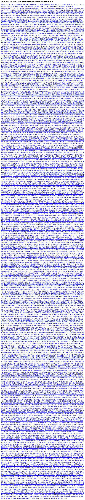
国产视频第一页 (29, 134)
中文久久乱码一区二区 (66, 44)
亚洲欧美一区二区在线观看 (38, 26)
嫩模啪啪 (59, 71)
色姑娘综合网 (49, 255)
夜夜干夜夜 (14, 349)
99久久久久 (26, 59)
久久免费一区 (20, 145)
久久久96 (70, 161)
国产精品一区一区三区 (59, 69)
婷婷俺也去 (15, 87)
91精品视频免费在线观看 (22, 107)
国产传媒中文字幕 (55, 190)
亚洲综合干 (24, 12)
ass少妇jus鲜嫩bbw (36, 394)
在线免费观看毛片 (74, 251)
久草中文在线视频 (48, 183)
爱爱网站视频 (60, 118)
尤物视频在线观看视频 (63, 12)
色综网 (69, 82)
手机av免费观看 (11, 32)
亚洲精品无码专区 (14, 168)
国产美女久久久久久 (50, 395)
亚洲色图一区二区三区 (69, 485)
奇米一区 (50, 201)
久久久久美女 (19, 165)
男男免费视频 (77, 24)
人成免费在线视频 (61, 15)
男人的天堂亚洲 (28, 304)
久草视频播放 (7, 296)
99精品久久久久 (68, 329)
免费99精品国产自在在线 (45, 116)
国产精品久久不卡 (6, 230)
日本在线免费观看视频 (54, 448)
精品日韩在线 (79, 449)
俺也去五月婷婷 (13, 161)
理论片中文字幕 (56, 258)
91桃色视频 (59, 257)
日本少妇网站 (17, 131)
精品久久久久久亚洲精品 (71, 21)
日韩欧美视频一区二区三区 (75, 75)
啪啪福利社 (61, 80)
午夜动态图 (66, 60)
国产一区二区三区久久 (51, 327)
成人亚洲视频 (76, 8)
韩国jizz (81, 104)
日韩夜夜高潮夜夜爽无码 (71, 276)
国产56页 (36, 240)
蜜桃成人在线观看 (49, 129)
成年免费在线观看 (53, 332)
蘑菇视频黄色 (61, 206)
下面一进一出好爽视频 (22, 86)
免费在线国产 (34, 15)
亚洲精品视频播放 (66, 95)
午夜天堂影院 (35, 82)
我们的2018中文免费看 (51, 73)
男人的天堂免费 (39, 424)
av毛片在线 (48, 435)
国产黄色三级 (79, 185)
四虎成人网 (13, 235)
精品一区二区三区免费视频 (43, 491)
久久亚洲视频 (69, 208)
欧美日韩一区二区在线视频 (57, 159)
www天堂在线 (75, 323)
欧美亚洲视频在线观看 (35, 460)
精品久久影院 (28, 413)
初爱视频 (68, 102)
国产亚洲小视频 (39, 62)
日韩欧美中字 (67, 71)
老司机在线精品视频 (15, 84)
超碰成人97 (36, 217)
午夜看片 (20, 345)
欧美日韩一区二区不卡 (36, 35)
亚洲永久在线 (35, 167)
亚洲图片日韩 (49, 271)
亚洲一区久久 (8, 491)
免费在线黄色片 (32, 140)
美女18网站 (50, 478)
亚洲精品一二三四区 (28, 381)
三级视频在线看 (45, 295)
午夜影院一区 (15, 469)
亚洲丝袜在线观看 (54, 91)
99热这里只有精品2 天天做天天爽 (11, 13)
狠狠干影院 (47, 95)
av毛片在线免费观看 (20, 426)
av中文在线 (57, 244)
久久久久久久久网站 (31, 385)
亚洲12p (80, 167)
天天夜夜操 (59, 120)
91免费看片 (45, 127)
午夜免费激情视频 (26, 480)
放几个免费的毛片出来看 (76, 289)
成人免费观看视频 (72, 325)
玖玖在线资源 (15, 237)
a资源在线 (62, 10)
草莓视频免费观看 (53, 235)
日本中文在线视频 (19, 257)
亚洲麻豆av (69, 69)
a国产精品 (47, 66)
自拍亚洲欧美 (76, 365)
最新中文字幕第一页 (21, 224)
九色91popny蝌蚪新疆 (17, 122)
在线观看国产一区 (48, 181)
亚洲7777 (61, 285)
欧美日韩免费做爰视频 (62, 388)
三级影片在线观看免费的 (60, 305)
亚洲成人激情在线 (32, 32)
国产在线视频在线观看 (30, 141)
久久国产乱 (24, 28)
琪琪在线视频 (23, 460)
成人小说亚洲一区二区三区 (39, 13)
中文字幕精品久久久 (78, 28)
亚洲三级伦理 (20, 116)
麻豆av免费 (26, 136)
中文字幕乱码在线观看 (34, 376)
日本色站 (44, 93)
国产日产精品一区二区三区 (52, 266)
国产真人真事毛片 (72, 111)
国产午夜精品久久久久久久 (14, 466)
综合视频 (73, 422)
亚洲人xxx (44, 334)
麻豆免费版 (13, 392)
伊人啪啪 (17, 28)
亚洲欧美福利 (37, 388)
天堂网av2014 (45, 446)
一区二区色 (68, 8)
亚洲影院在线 (12, 100)
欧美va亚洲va (16, 437)
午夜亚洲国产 (20, 174)
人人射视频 (62, 408)
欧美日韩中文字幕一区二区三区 (58, 13)
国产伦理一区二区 (20, 475)
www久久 (10, 96)
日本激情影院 (19, 195)
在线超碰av (24, 482)
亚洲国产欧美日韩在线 (11, 284)
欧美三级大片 (28, 401)
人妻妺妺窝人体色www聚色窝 (45, 120)
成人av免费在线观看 (43, 195)
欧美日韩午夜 (55, 437)
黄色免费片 (49, 57)
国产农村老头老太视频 (67, 123)
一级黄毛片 (25, 422)
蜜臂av (8, 132)
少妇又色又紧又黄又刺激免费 (67, 53)
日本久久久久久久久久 (18, 201)
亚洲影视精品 (45, 176)
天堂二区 (40, 140)
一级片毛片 (62, 141)
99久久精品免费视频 (72, 206)
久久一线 (80, 426)
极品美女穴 (31, 235)
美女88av (10, 257)
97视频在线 (18, 374)
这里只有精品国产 (69, 363)
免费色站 (10, 354)
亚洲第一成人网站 (70, 210)
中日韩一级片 (48, 318)
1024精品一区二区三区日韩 (35, 390)
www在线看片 (70, 248)
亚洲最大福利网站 (48, 102)
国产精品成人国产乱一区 (60, 311)
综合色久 (47, 302)
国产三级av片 (43, 361)
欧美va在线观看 (36, 197)
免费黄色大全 (14, 91)
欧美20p (44, 442)
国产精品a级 (40, 358)
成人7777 (39, 322)
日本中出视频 (42, 114)
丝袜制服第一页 (68, 78)
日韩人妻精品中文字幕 (30, 206)
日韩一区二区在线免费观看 (12, 19)
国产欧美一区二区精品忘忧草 (59, 376)
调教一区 (40, 71)
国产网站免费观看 (67, 50)
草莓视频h (66, 143)
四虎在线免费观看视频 (33, 269)
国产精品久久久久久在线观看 (37, 341)
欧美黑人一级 (55, 467)
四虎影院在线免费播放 (35, 336)
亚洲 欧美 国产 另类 (17, 163)
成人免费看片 (42, 168)
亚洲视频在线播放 (10, 145)
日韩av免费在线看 (77, 57)
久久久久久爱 (27, 183)
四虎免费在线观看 (8, 78)
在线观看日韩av (23, 235)
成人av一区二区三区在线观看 (57, 161)
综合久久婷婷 (51, 168)
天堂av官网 (53, 59)
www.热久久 (43, 84)
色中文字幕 (4, 448)
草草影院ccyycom (16, 498)
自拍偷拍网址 (46, 293)
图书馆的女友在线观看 (50, 496)
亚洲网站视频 (43, 159)
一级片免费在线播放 (33, 307)
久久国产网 (36, 98)
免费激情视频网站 (50, 206)
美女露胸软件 (59, 194)
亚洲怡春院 (38, 237)
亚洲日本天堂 (20, 233)
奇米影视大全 (62, 75)
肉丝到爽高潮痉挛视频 (63, 331)
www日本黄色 (79, 62)
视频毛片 (15, 147)
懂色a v (3, 455)
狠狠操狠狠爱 (34, 59)
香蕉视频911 (51, 12)
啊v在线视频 (13, 64)
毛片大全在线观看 (48, 493)
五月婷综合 (56, 123)
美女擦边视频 (63, 246)
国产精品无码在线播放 (59, 260)
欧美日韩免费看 (51, 100)
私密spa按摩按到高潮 (63, 84)
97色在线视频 (25, 96)
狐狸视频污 (5, 127)
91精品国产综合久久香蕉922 (35, 66)
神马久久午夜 (59, 350)
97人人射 (4, 41)
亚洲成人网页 (34, 107)
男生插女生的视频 (39, 271)
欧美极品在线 (59, 231)
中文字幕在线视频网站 (32, 8)
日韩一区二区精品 (18, 8)
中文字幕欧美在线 (17, 53)
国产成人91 (10, 107)
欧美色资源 (75, 282)
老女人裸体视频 (13, 55)
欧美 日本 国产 (77, 462)
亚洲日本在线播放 (78, 401)
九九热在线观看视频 (44, 228)
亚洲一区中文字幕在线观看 (44, 75)
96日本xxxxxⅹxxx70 (64, 410)
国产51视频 (39, 55)
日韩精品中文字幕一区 (38, 165)
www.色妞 (50, 26)
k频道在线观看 (45, 269)
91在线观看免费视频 (43, 17)
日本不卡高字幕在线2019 (67, 98)
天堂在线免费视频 (40, 329)
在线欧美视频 (71, 260)
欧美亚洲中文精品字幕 (28, 439)
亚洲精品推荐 (30, 201)
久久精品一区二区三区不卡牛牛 (10, 356)
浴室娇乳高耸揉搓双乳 (45, 186)
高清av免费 (69, 493)
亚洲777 (21, 82)
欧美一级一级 (74, 403)
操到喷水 (16, 39)
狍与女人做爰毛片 (36, 48)
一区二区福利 (66, 352)
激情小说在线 (59, 8)
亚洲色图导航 (74, 149)
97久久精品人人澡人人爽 (11, 37)
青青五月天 (61, 367)
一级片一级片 (11, 109)
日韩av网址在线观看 (15, 123)
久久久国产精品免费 (76, 455)
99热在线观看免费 (14, 73)
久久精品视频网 (72, 197)
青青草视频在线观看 (49, 336)
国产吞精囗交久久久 (21, 287)
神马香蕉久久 (67, 253)
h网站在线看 (39, 73)
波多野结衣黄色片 (17, 170)
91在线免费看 (10, 195)
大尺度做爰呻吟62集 (51, 494)
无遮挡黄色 (49, 170)
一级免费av (14, 33)
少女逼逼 (54, 273)
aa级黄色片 (25, 278)
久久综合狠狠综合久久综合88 (20, 417)
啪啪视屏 (55, 217)
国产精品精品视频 (52, 44)
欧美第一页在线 (17, 278)
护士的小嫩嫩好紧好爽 (37, 302)
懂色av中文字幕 (79, 201)
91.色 (10, 453)
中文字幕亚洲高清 (31, 116)
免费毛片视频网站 (15, 370)
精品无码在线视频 (72, 154)
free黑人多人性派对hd (12, 89)
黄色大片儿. (72, 147)
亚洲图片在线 (74, 237)
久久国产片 (62, 82)
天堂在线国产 (37, 19)
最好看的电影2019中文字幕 (53, 125)
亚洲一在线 (38, 444)
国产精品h (73, 258)
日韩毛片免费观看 (19, 240)
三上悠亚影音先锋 (63, 480)
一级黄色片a (43, 78)
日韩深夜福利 (60, 30)
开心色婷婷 (48, 296)
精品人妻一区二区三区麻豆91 (47, 449)
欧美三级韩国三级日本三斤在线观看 (58, 134)
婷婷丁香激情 (13, 57)
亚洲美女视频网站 (40, 201)
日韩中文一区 (26, 13)
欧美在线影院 (71, 320)
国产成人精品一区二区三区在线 (42, 466)
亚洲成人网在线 (10, 143)
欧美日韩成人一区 (20, 78)
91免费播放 (52, 212)
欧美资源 (42, 21)
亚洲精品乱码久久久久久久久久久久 (57, 136)
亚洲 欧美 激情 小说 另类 (65, 340)
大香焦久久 (21, 179)
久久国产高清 (47, 444)
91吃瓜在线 (22, 91)
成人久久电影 (15, 343)
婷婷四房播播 (11, 258)
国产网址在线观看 (78, 246)
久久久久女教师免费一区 (59, 228)
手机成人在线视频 (8, 86)
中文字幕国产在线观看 (62, 152)
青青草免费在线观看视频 (13, 204)
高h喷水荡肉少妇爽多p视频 (60, 237)
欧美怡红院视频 (21, 71)
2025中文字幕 (22, 64)
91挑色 (36, 123)
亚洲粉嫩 (81, 249)
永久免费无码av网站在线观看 (31, 41)
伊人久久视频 (77, 195)
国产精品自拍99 (72, 487)
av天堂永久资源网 (48, 48)
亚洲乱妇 (69, 32)
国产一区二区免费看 (26, 37)
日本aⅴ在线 (64, 41)
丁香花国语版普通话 (22, 105)
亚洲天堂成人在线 (64, 422)
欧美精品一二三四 (62, 168)
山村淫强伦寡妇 (42, 340)
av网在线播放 (22, 478)
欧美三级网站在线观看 (69, 428)
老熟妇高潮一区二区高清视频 (36, 226)
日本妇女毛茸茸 (36, 127)
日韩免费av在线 (33, 118)
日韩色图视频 (57, 143)
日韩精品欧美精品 (70, 26)
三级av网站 (29, 493)
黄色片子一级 (68, 194)
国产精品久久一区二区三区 (28, 190)
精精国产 (46, 91)
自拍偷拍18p (14, 246)
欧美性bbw (30, 253)
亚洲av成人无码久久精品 (58, 215)
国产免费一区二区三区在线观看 (50, 87)
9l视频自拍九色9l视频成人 (40, 111)
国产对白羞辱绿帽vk (66, 46)
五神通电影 (42, 440)
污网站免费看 (64, 455)
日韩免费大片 (54, 17)
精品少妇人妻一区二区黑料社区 (48, 188)
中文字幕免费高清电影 (38, 370)
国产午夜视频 (51, 114)
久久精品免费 (5, 159)
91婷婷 (6, 138)
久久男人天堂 (61, 42)
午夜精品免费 (43, 161)
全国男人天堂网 (63, 89)
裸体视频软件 (78, 80)
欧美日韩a (59, 60)
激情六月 (76, 239)
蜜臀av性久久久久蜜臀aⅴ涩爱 (23, 111)
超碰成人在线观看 (41, 412)
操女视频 (4, 251)
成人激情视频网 (25, 87)
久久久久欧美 (39, 395)
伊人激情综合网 (40, 179)
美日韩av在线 (19, 440)
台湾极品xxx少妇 (63, 343)
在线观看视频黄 (31, 145)
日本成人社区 (47, 482)
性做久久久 (9, 455)
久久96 (14, 104)
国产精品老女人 (60, 493)
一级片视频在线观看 (69, 113)
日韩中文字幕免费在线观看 (69, 213)
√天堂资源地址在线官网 (17, 262)
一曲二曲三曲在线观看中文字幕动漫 (69, 233)
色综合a (79, 48)
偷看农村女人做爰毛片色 (55, 412)
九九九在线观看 (21, 32)
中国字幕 (54, 66)
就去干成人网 (53, 439)
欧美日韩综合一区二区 (18, 228)
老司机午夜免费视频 (67, 349)
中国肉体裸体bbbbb (52, 32)
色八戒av (71, 17)
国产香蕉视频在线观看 (47, 172)
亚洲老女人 (72, 475)
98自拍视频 (50, 381)
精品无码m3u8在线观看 (74, 439)
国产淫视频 (37, 298)
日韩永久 (41, 141)
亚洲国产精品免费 (6, 458)
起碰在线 (52, 464)
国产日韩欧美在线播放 (49, 28)
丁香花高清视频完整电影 (47, 8)
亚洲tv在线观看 (44, 59)
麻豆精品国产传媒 (27, 467)
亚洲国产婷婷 (58, 145)
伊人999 (5, 320)
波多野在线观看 (28, 170)
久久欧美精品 (44, 10)
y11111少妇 (51, 51)
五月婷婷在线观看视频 (49, 109)
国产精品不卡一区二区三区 (44, 244)
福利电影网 (80, 177)
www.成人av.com (25, 221)
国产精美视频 (63, 251)
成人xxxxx (47, 424)
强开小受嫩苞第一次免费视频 (62, 57)
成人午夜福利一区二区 (59, 156)
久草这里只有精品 (20, 120)
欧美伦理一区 (63, 17)
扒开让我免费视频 (66, 91)
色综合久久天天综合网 (40, 37)
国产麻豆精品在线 (43, 190)
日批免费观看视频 (49, 60)
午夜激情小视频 (15, 24)
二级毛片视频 (70, 42)
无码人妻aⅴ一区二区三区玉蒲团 (72, 377)
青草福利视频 (76, 314)
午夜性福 (8, 412)
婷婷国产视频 (64, 116)
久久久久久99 (19, 208)
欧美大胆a (19, 44)
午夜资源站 (14, 253)
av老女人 (17, 98)
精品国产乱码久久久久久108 (68, 293)
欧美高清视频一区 (78, 419)
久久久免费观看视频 (9, 15)
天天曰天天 (56, 457)
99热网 (62, 491)
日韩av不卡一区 (42, 276)
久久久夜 (59, 253)
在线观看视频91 (72, 167)
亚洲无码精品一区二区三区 (69, 249)
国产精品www (55, 421)
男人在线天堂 (62, 498)
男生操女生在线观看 (46, 383)
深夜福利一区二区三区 (70, 145)
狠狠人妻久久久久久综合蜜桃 (15, 149)
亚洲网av (9, 39)
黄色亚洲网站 (44, 240)
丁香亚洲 (62, 163)
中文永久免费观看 (35, 219)
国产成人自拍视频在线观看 (35, 50)
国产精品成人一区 (77, 39)
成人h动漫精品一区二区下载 (12, 305)
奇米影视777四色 (21, 62)
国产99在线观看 (66, 242)
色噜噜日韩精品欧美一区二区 (58, 177)
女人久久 (14, 203)
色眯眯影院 (7, 278)
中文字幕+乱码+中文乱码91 (35, 125)
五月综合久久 (13, 156)
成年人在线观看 (62, 33)
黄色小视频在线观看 (18, 30)
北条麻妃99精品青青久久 (12, 93)
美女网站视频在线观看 (57, 284)
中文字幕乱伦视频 (6, 248)
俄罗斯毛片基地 (79, 100)
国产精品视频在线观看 (14, 10)
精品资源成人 (44, 464)
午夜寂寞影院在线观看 (18, 388)
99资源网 (70, 33)
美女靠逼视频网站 (34, 446)
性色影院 (62, 131)
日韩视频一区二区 (69, 183)
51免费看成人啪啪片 (65, 35)
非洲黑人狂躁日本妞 (21, 433)
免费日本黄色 (60, 336)
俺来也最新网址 (15, 80)
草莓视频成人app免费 (36, 266)
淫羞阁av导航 (52, 471)
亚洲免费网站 (60, 109)
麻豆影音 (57, 249)
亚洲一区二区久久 (25, 39)
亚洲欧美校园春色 (15, 264)
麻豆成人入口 (79, 291)
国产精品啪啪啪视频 (22, 15)
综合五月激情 (55, 46)
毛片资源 (4, 102)
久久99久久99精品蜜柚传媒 (68, 77)
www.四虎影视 (32, 168)
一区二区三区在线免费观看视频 (47, 122)
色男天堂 (33, 489)
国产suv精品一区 (39, 57)
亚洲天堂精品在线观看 (73, 23)
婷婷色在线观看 (37, 210)
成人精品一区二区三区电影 (58, 127)
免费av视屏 (16, 230)
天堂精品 (10, 451)
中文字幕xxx (69, 80)
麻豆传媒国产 (5, 264)
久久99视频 (27, 95)
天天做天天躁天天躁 (75, 226)
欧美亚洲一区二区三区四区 (58, 138)
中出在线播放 (57, 386)
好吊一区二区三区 (74, 255)
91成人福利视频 (43, 224)
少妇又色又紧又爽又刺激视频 (67, 73)
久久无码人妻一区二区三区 (70, 230)
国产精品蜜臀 (38, 132)
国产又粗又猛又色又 (24, 167)
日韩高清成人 (49, 473)
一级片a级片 (59, 48)
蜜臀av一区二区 (52, 340)
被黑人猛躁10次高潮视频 (55, 78)
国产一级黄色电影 (40, 134)
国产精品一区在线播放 (71, 107)
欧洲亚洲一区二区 (51, 462)
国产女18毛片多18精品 (34, 68)
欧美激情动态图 (69, 19)
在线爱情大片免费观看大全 (50, 163)
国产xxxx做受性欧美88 (31, 440)
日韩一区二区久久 (56, 300)
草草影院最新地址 (41, 235)
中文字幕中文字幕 (14, 188)
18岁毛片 (55, 435)
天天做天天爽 (11, 95)
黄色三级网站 (46, 86)
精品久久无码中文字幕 (37, 249)
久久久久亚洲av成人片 (32, 113)
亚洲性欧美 (19, 334)
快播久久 (62, 102)
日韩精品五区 (18, 26)
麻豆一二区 (55, 379)
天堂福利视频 (55, 132)
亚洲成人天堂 (41, 30)
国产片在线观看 (62, 197)
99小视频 (10, 206)
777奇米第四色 (16, 60)
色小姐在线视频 (57, 482)
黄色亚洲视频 (63, 289)
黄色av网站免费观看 (12, 48)
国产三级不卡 (73, 244)
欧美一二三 (4, 84)
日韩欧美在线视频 (18, 442)
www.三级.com (13, 50)
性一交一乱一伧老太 (10, 269)
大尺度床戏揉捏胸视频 (70, 287)
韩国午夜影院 (35, 356)
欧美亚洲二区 (64, 383)
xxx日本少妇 (17, 176)
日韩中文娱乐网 (59, 385)
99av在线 (11, 28)
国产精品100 (66, 300)
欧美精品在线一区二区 (48, 275)
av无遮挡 (79, 228)
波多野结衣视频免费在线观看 (49, 98)
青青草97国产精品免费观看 (30, 84)
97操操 (5, 242)
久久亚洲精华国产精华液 (26, 57)
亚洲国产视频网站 (78, 253)
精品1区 (55, 201)
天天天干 (74, 48)
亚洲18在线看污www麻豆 (28, 340)
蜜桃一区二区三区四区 (32, 295)
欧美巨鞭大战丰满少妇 (16, 304)
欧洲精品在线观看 (69, 62)
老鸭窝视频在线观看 (76, 273)
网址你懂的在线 (52, 53)
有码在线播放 (45, 367)
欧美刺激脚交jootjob (24, 127)
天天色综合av (13, 127)
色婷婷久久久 (26, 489)
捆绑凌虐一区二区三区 (69, 125)
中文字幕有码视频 (25, 192)
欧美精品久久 (49, 62)
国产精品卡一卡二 (65, 87)
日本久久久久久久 (78, 71)
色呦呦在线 (64, 244)
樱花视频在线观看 (34, 138)
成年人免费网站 (59, 374)
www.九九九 (4, 57)
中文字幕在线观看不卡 (39, 44)
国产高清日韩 (12, 177)
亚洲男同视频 (16, 12)
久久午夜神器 (63, 188)
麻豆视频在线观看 (55, 64)
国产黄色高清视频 (15, 159)
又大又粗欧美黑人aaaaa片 (29, 77)
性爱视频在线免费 (62, 368)
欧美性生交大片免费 (26, 89)
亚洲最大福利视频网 (75, 122)
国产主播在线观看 (48, 413)
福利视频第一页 (15, 293)
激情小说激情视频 (17, 136)
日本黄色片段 (72, 376)
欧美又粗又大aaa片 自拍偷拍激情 (56, 105)
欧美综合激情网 (59, 26)
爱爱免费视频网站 (56, 96)
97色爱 (70, 246)
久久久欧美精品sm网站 (8, 105)
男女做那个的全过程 (29, 53)
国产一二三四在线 (71, 109)
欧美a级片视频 (26, 60)
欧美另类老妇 (46, 69)
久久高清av (24, 24)
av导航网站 (38, 368)
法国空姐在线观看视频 (13, 221)
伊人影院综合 (7, 104)
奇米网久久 (46, 467)
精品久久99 (14, 280)
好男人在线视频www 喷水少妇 (38, 51)
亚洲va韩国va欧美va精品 (31, 158)
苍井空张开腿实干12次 (69, 304)
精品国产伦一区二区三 (57, 176)
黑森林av (56, 296)
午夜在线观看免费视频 (45, 104)
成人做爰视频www (73, 15)
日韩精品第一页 (25, 406)
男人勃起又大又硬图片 (22, 496)
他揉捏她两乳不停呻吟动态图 (18, 138)
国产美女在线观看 (8, 433)
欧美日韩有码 (5, 482)
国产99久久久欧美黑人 (72, 489)
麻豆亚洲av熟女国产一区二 (9, 255)
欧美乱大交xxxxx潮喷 (59, 318)
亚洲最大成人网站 (43, 498)
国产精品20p (53, 89)
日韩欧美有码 (22, 21)
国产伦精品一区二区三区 (17, 66)
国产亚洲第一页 (6, 170)
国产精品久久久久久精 (75, 89)
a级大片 (29, 327)
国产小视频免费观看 (76, 12)
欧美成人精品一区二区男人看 (49, 167)
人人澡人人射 (68, 347)
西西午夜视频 (14, 82)
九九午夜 (70, 318)
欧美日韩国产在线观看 (35, 260)
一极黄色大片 (65, 68)
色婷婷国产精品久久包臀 (45, 23)
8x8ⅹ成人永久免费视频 (51, 320)
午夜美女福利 (16, 489)
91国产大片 (20, 338)
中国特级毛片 (53, 343)
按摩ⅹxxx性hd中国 (43, 419)
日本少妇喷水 (35, 87)
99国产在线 (22, 280)
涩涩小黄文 (71, 185)
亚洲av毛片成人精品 (33, 462)
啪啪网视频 (62, 167)
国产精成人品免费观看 (72, 285)
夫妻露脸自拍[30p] (70, 412)
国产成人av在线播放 (15, 285)
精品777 (36, 46)
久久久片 (47, 421)
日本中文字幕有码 (18, 296)
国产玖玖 (9, 494)
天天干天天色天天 (7, 194)
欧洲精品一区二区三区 (36, 284)
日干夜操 (27, 165)
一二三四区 (42, 32)
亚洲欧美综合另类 (6, 403)
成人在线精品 (45, 41)
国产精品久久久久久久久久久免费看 (51, 113)
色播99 (56, 102)
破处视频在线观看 (26, 98)
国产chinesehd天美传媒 (36, 318)
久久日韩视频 (65, 199)
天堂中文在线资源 (37, 60)
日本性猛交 (45, 376)
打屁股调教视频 (32, 114)
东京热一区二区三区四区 (67, 406)
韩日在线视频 (75, 356)
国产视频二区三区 (7, 154)
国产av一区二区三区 (39, 480)
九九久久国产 (32, 24)
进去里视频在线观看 (42, 439)
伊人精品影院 (72, 177)
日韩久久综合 (42, 431)
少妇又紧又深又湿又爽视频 (75, 453)
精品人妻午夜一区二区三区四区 (11, 77)
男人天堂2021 (23, 55)
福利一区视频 (50, 30)
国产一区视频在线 (25, 69)
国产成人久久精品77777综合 (40, 285)
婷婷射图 (24, 118)
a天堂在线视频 (52, 372)
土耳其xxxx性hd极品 (72, 150)
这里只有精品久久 (32, 33)
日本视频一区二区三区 (46, 39)
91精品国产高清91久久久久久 (51, 282)
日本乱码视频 (59, 24)
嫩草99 (82, 350)
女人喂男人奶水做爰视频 (47, 231)
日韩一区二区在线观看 (68, 278)
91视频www (69, 221)
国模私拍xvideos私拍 (36, 496)
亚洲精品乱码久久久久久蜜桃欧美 (11, 59)
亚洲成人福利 (29, 46)
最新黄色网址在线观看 (72, 114)
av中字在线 (34, 136)
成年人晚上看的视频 (56, 399)
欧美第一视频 (52, 84)
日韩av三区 (29, 100)
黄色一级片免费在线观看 (17, 17)
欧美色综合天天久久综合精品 (49, 82)
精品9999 (51, 338)
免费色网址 (52, 368)
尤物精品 (19, 239)
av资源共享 (56, 451)
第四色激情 (42, 448)
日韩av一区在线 (55, 41)
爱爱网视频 (47, 458)
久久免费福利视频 (30, 156)
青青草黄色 (65, 258)
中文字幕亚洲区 (42, 251)
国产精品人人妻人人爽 (51, 141)
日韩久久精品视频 (28, 239)
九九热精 (45, 68)
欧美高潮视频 (44, 177)
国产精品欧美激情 (6, 361)
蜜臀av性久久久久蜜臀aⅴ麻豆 (71, 448)
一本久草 (14, 167)
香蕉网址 (53, 195)
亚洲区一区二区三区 (24, 320)
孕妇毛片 (57, 116)
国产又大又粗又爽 (76, 482)
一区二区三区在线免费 (17, 199)
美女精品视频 (74, 181)
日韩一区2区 (16, 35)
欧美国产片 (22, 242)
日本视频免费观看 (19, 491)
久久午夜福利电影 (38, 485)
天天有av (79, 141)
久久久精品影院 (45, 307)
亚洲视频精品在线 (6, 352)
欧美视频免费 (50, 15)
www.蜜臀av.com (35, 464)
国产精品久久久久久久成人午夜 (36, 484)
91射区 (68, 86)
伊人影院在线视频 (56, 287)
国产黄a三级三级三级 (37, 96)
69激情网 (79, 66)
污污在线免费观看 (77, 82)
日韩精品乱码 (25, 176)
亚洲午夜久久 (11, 174)
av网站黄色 (28, 262)
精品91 (13, 71)
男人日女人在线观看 (72, 156)
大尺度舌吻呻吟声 (19, 367)
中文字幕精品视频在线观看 (28, 399)
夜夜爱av (47, 96)
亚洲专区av (6, 192)
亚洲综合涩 (76, 35)
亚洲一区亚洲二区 (19, 493)
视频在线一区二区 (31, 228)
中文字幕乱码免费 (33, 316)
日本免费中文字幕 (30, 322)
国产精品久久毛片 (6, 442)
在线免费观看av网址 (45, 123)
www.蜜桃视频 (66, 473)
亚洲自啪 (57, 37)
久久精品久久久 (31, 215)
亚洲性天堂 (38, 313)
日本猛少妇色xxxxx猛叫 (31, 338)
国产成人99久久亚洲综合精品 (35, 392)
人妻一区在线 (64, 37)
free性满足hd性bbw (26, 293)
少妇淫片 (47, 437)
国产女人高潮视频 (39, 350)
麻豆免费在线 (5, 295)
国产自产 (52, 419)
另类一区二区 (35, 10)
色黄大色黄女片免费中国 (37, 230)
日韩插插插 (32, 12)
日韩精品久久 (56, 158)
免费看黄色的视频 (8, 413)
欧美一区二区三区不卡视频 (54, 21)
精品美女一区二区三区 (46, 203)
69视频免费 (40, 457)
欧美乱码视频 (8, 311)
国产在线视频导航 (59, 203)
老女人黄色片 (45, 242)
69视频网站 (9, 240)
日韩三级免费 (29, 132)
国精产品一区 (72, 172)
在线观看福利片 (69, 413)
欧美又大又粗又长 (75, 433)
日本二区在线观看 (23, 203)
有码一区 (21, 134)
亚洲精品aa (66, 48)
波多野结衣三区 (27, 19)
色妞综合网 (33, 186)
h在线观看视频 (36, 374)
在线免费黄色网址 (32, 408)
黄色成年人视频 (58, 107)
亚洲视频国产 (59, 276)
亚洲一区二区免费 (45, 46)
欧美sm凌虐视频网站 (37, 221)
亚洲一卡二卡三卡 (62, 212)
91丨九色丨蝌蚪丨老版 (76, 313)
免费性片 (60, 19)
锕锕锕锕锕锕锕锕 (24, 48)
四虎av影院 (74, 496)
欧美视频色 (23, 354)
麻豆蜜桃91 (51, 475)
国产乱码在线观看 (10, 44)
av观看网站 (79, 186)
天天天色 (16, 222)
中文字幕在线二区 (57, 365)
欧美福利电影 (33, 224)
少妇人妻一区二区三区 (61, 255)
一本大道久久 (29, 403)
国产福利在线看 (32, 71)
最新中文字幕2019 (32, 78)
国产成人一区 (33, 203)
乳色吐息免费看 (28, 150)
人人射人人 (9, 23)
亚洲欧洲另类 (5, 91)
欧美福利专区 (49, 50)
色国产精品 (56, 466)
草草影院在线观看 (67, 64)
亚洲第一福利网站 (52, 422)
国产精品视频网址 (26, 210)
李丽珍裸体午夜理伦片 (77, 192)
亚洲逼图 (30, 415)
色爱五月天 (23, 168)
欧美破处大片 (22, 50)
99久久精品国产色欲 (71, 374)
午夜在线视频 (48, 154)
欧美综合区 (19, 143)
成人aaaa (37, 147)
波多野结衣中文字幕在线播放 (34, 149)
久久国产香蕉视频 (59, 23)
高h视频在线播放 (37, 327)
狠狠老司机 (66, 96)
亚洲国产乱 (55, 293)
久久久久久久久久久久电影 (14, 358)
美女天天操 (57, 473)
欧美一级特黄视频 (45, 222)
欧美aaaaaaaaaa (36, 275)
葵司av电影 (66, 403)
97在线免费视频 (43, 118)
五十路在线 (42, 408)
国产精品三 (50, 24)
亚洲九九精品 (43, 372)
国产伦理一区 (58, 183)
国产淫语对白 (67, 430)
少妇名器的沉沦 (31, 17)
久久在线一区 (52, 19)
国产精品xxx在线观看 (42, 204)
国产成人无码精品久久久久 (65, 100)
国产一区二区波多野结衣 (65, 93)
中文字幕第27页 (79, 64)
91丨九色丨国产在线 (40, 289)
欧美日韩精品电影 (31, 30)
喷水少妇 (10, 291)
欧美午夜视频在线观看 (77, 480)
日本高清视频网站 (75, 116)
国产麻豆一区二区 (48, 433)
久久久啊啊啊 (22, 376)
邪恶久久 (30, 475)
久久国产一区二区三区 (69, 190)
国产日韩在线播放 (43, 399)
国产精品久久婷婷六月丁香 (59, 147)
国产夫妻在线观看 (52, 248)
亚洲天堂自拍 (47, 237)
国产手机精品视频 (48, 460)
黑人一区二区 (23, 161)
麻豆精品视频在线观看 (17, 132)
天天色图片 (72, 264)
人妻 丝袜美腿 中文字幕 (33, 291)
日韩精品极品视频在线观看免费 (44, 239)
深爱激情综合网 (46, 147)
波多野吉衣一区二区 (61, 172)
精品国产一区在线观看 (19, 125)
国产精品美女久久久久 (58, 307)
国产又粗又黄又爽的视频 (37, 377)
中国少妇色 (80, 176)
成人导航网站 (24, 464)
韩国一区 (7, 406)
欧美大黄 (68, 30)
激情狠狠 (31, 147)
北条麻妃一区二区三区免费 (44, 145)
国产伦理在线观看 (36, 102)
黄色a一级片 (64, 313)
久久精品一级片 (65, 466)
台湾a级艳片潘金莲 (30, 195)
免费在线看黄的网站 (33, 172)
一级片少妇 (32, 55)
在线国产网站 (60, 114)
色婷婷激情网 (26, 10)
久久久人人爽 (13, 134)
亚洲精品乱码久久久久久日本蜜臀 (47, 80)
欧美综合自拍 (38, 253)
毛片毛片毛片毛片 (6, 8)
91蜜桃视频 (21, 392)
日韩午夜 (14, 345)
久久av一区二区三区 (50, 71)
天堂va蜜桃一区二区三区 (72, 284)
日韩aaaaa (73, 143)
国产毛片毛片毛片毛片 (64, 28)
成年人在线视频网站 (73, 127)
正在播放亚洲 (72, 322)
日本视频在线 (77, 32)
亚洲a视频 (61, 476)
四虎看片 (40, 77)
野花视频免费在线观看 (73, 170)
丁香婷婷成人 (68, 419)
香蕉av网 (7, 201)
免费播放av (29, 289)
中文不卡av (73, 37)
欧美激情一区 (17, 260)
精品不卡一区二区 (31, 23)
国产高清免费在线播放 (18, 231)
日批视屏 (31, 368)
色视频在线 (24, 35)
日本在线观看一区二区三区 (25, 129)
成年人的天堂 (17, 206)
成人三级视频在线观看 (62, 51)
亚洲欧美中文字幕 (9, 334)
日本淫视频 (33, 498)
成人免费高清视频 (58, 104)
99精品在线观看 (62, 449)
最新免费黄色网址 (24, 267)
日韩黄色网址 (54, 10)
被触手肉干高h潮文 (55, 361)
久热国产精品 (60, 275)
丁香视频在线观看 (61, 129)
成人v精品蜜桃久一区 (74, 129)
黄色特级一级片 (9, 120)
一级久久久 (73, 302)
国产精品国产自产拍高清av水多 (55, 165)
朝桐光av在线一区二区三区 (37, 105)
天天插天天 (20, 95)
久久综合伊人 (26, 264)
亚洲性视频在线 (17, 383)
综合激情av (77, 78)
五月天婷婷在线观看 (9, 62)
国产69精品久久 (36, 176)
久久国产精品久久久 (45, 267)
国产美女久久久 (46, 417)
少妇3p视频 (42, 15)
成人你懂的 (33, 212)
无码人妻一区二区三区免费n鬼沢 (14, 113)
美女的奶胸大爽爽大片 (49, 197)
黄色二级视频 (58, 426)
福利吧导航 (23, 222)
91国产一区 (75, 296)
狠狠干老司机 (53, 410)
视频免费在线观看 (43, 233)
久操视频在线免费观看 (23, 213)
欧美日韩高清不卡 (25, 188)
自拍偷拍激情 (5, 122)
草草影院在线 (58, 334)
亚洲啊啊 (48, 226)
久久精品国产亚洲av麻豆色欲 (28, 431)
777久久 (50, 37)
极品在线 (43, 345)
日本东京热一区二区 (28, 395)
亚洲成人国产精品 (6, 42)
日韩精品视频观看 (32, 280)
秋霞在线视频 (37, 413)
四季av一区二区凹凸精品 (34, 91)
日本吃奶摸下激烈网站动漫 (64, 464)
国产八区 (9, 485)
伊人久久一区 (80, 269)
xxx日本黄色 (29, 240)
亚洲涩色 (51, 325)
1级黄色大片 (8, 176)
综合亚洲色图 (30, 491)
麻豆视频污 (55, 77)
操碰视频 (72, 269)
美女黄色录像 (15, 192)
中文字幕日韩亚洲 (65, 296)
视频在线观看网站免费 (59, 222)
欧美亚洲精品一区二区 (14, 41)
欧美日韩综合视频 (42, 471)
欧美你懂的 (40, 458)
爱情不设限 (6, 343)
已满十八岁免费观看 (34, 109)
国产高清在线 (20, 329)
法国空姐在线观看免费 (12, 69)
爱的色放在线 (65, 361)
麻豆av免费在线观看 (35, 28)
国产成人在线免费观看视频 (75, 354)
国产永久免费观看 (54, 313)
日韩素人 (11, 448)
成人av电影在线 (73, 212)
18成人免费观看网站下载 (51, 131)
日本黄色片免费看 (55, 304)
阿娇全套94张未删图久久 (12, 372)
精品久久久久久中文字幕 (51, 35)
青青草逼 (26, 358)
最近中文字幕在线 (61, 240)
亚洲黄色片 (69, 118)
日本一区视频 (23, 147)
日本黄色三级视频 (22, 109)
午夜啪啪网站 (27, 44)
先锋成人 (11, 302)
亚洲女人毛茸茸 (60, 150)
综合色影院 (49, 179)
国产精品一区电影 (37, 95)
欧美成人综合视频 (17, 185)
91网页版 (27, 82)
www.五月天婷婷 (13, 242)
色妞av (46, 352)
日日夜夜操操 (35, 334)
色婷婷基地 (62, 248)
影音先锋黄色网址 (63, 494)
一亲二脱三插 (59, 239)
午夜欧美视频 (74, 96)
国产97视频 (6, 469)
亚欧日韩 (42, 33)
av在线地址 (76, 224)
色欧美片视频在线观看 (16, 158)
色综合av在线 (17, 395)
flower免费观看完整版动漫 (31, 383)
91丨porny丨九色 (78, 457)
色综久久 (7, 313)
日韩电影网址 (19, 413)
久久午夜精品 (74, 494)
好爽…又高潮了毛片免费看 (62, 39)
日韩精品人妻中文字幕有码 (32, 163)
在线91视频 (4, 188)
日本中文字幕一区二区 (41, 349)
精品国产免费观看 (26, 93)
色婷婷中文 (18, 183)
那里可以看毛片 (36, 42)
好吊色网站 (35, 39)
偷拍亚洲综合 (65, 149)
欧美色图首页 (58, 309)
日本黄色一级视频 (51, 33)
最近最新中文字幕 (46, 217)
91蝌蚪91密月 (38, 493)
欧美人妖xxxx (38, 300)
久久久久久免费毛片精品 (31, 185)
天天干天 (21, 156)
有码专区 (31, 62)
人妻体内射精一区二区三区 (35, 154)
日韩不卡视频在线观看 (58, 86)
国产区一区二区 (42, 12)
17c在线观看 (24, 73)
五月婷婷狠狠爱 (53, 246)
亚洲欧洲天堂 (50, 370)
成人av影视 (41, 487)
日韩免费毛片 (26, 370)
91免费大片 (34, 267)
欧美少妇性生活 (21, 408)
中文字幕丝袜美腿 (10, 408)
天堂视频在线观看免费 (30, 419)
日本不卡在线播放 (20, 390)
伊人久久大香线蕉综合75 (41, 89)
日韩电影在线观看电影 (25, 379)
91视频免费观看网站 (17, 322)
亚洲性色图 (28, 122)
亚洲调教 (68, 231)
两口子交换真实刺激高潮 (76, 168)
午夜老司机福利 (15, 482)
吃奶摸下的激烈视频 (9, 239)
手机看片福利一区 (39, 170)
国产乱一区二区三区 (50, 140)
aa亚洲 (9, 60)
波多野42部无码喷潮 (29, 75)
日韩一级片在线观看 (21, 51)
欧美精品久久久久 (33, 222)
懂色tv (18, 439)
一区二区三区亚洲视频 (56, 224)
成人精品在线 (8, 111)
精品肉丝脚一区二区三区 (19, 68)
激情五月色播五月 (58, 186)
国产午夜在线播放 (53, 289)
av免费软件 (62, 435)
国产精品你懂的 (23, 284)
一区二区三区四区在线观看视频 (69, 174)
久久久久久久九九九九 (77, 152)
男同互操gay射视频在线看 (74, 10)
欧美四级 (25, 446)
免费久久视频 (30, 329)
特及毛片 (35, 188)
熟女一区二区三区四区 (11, 114)
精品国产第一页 (76, 204)
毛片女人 (41, 430)
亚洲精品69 (55, 314)
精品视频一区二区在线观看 (14, 141)
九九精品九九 (21, 100)
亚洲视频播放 (72, 271)
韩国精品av (33, 278)
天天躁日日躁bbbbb (49, 210)
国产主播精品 (55, 219)
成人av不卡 (22, 33)
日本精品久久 (7, 87)
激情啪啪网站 (5, 64)
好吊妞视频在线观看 (46, 107)
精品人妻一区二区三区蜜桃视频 (27, 104)
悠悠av (53, 331)
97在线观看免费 (17, 75)
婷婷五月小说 (77, 55)
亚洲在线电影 (68, 24)
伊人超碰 (45, 19)
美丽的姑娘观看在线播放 (41, 64)
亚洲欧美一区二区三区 (19, 172)
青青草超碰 (4, 73)
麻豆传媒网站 (42, 24)
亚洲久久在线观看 (33, 21)
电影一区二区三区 (10, 116)
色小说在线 (8, 125)
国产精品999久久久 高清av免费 (73, 446)
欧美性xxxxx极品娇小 (70, 257)
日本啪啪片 (62, 320)
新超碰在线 (62, 32)
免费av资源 (47, 77)
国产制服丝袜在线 (47, 426)
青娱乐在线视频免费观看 (68, 467)
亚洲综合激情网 (22, 316)
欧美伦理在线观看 (23, 249)
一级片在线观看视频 (54, 352)
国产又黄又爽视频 (61, 185)
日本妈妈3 (41, 296)
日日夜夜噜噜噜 (6, 30)
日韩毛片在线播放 (19, 23)
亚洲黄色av (80, 41)
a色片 (24, 154)
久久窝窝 (30, 64)
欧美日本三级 (26, 359)
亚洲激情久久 (5, 66)
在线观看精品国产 (31, 257)
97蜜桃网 (47, 284)
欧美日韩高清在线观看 (64, 401)
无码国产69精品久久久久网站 (22, 42)
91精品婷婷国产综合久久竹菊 (66, 66)
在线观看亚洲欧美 (66, 316)
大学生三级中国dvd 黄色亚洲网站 (67, 140)
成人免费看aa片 (20, 181)
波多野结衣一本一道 (77, 440)
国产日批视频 (32, 194)
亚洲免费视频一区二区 (17, 46)
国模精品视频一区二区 (8, 271)
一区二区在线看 (37, 69)
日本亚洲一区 (7, 489)
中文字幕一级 (18, 311)
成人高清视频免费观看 (17, 385)
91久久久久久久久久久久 (45, 354)
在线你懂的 (7, 172)
